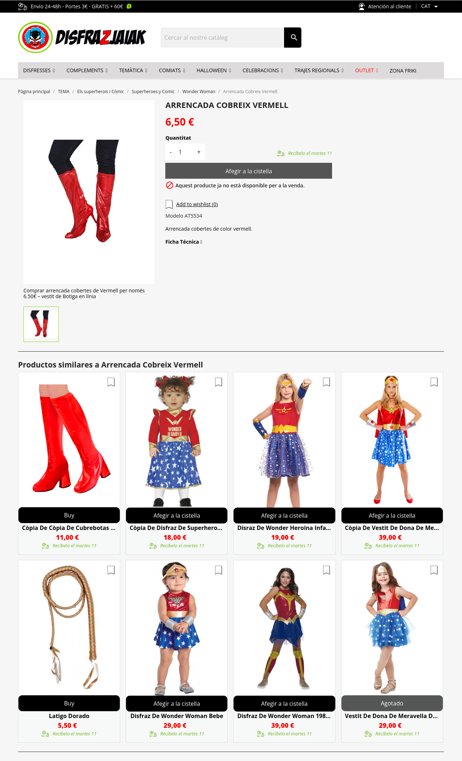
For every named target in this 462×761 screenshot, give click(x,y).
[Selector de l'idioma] (430, 6)
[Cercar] (222, 37)
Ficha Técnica (183, 242)
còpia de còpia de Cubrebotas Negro (69, 528)
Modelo (174, 216)
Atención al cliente (385, 6)
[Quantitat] (184, 152)
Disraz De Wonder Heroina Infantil (284, 528)
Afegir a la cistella (249, 171)
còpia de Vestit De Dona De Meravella (392, 528)
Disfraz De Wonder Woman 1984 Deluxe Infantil (284, 716)
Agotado (392, 703)
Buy (69, 515)
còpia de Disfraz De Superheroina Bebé (177, 528)
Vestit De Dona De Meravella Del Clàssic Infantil (392, 716)
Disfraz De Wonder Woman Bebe (176, 716)
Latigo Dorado (69, 716)
